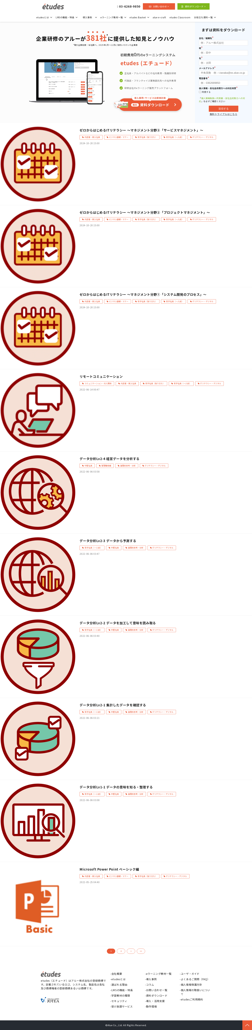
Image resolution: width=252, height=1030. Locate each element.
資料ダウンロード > (195, 6)
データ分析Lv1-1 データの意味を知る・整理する (116, 787)
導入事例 (87, 17)
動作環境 (151, 1006)
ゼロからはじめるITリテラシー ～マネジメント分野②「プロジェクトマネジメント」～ (145, 212)
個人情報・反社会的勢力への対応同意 (217, 88)
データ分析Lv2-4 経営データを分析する (109, 458)
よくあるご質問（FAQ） (195, 979)
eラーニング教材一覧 (111, 17)
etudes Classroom (180, 17)
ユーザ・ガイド (190, 974)
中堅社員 (88, 465)
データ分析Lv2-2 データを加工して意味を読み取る (118, 623)
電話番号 (203, 78)
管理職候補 (106, 465)
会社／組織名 (205, 38)
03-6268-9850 (129, 6)
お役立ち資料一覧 (203, 17)
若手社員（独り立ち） (147, 137)
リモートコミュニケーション (101, 376)
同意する (205, 91)
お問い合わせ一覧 (156, 990)
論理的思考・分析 (128, 465)
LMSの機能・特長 (65, 17)
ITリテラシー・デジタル (203, 137)
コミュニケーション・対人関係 (98, 383)
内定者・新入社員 (92, 137)
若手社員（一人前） (174, 137)
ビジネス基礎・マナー (118, 137)
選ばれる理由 (119, 984)
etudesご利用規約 (192, 999)
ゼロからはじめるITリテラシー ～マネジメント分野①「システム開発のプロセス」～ (143, 294)
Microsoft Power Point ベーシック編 (109, 869)
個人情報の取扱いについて (195, 992)
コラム (150, 984)
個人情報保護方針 (191, 984)
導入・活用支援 (155, 1001)
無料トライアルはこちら (223, 114)
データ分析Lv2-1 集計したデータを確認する (113, 705)
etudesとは (42, 17)
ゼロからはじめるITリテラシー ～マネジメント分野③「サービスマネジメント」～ (141, 130)
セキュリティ (119, 1001)
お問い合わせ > (161, 6)
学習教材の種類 (120, 995)
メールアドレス (206, 68)
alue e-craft (159, 17)
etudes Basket (138, 17)
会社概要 (116, 974)
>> (141, 951)
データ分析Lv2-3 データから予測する (108, 540)
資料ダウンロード (156, 995)
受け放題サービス (122, 1006)
